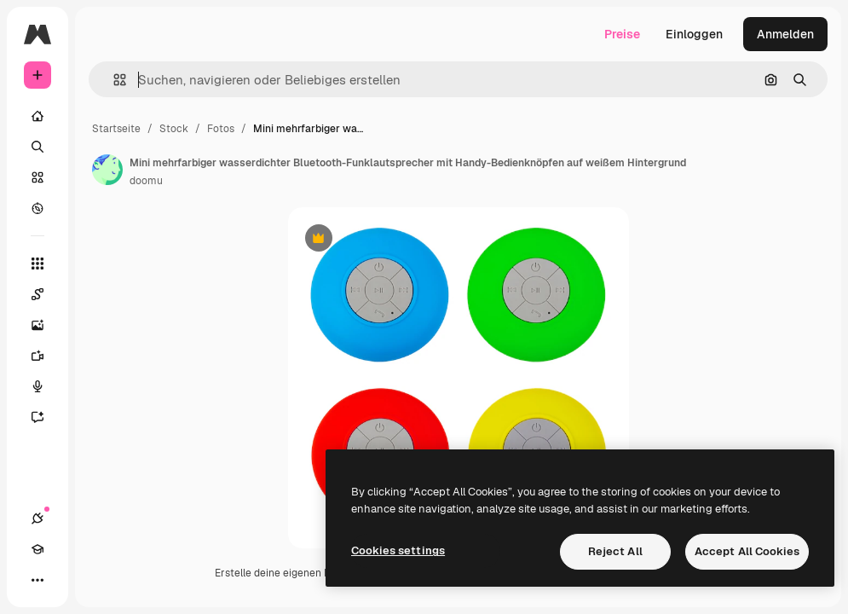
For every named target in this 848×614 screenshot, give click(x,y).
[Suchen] (37, 146)
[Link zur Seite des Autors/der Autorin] (107, 169)
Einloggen (694, 34)
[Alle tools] (37, 263)
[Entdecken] (37, 208)
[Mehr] (37, 580)
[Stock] (37, 177)
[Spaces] (46, 294)
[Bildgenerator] (46, 325)
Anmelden (785, 34)
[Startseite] (37, 116)
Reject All (615, 551)
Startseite (116, 129)
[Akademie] (37, 549)
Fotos (220, 129)
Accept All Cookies (747, 551)
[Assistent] (46, 417)
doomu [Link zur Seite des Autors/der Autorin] (146, 181)
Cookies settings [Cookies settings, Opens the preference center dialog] (398, 550)
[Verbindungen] (37, 518)
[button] (112, 79)
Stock (173, 129)
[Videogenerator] (46, 355)
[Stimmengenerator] (46, 386)
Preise (622, 34)
